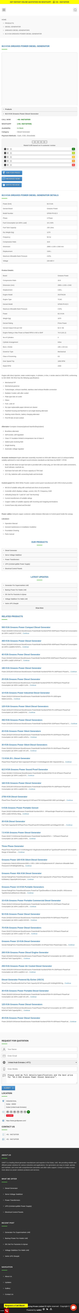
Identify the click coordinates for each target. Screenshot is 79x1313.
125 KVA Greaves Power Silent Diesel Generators (25, 706)
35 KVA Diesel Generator (13, 821)
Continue (26, 633)
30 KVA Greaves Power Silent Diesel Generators (24, 745)
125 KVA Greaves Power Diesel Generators (22, 1004)
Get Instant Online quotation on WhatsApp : (39, 2)
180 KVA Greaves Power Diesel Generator (21, 668)
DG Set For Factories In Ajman (15, 594)
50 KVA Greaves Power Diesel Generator (21, 914)
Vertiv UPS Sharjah (11, 603)
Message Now (13, 179)
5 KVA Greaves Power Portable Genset (20, 808)
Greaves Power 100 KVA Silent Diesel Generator (24, 860)
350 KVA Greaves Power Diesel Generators (22, 720)
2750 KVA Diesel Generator (14, 797)
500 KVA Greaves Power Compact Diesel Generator (26, 627)
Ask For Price (13, 173)
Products (9, 23)
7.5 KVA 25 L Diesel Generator (16, 758)
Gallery (7, 1288)
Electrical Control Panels (13, 568)
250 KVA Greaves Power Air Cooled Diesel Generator (27, 966)
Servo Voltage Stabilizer (13, 555)
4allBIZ (39, 1310)
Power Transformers (12, 559)
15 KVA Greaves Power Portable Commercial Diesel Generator (31, 900)
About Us (8, 1276)
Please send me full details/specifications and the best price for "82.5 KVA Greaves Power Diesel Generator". (41, 1078)
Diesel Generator (13, 27)
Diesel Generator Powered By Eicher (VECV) (23, 980)
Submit (7, 1088)
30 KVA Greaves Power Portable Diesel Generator (25, 991)
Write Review (12, 185)
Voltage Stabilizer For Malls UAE (16, 599)
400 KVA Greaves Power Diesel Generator (21, 641)
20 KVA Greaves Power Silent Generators (21, 731)
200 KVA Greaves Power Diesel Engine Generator (25, 952)
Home (4, 20)
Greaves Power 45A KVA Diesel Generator (22, 873)
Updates (8, 1282)
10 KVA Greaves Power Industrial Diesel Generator (26, 693)
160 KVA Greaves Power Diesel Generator (21, 783)
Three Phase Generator (13, 846)
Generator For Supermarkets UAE (17, 585)
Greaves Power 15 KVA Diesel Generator (21, 941)
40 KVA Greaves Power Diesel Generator (21, 654)
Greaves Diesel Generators (17, 30)
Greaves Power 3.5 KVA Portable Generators (23, 887)
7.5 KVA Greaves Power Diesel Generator (21, 833)
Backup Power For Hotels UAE (15, 590)
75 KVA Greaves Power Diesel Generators (21, 928)
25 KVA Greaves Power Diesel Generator (21, 679)
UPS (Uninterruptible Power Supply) (17, 564)
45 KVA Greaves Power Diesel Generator (21, 1018)
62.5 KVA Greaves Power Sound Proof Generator (25, 769)
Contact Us (9, 1294)
